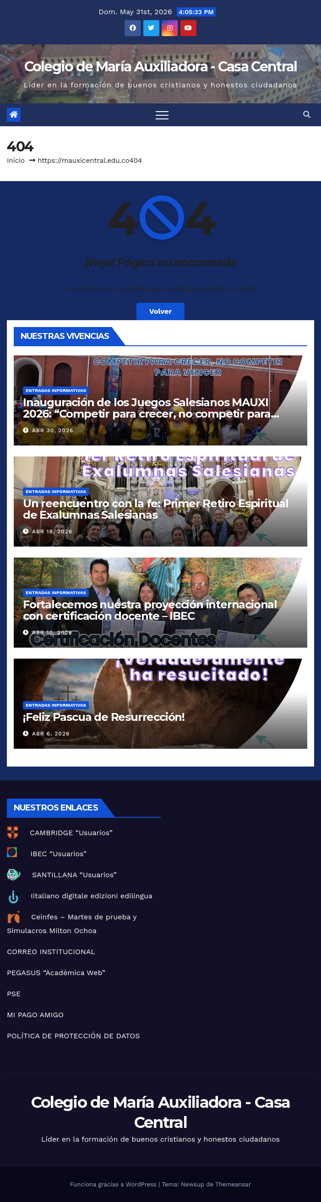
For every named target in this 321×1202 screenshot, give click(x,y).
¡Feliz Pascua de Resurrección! (104, 717)
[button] (306, 114)
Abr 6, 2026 (51, 733)
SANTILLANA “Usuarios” (74, 874)
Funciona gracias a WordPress (114, 1184)
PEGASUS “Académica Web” (56, 972)
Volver (160, 311)
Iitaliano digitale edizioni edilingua (91, 895)
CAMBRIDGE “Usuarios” (71, 832)
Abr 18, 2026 (52, 531)
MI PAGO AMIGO (35, 1014)
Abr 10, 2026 (52, 632)
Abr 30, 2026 (52, 430)
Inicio (16, 160)
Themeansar (233, 1184)
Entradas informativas (56, 390)
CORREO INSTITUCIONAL (51, 951)
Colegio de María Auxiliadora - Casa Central (160, 66)
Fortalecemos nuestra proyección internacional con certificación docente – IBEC (150, 610)
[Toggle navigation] (162, 115)
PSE (14, 993)
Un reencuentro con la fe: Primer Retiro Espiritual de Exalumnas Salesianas (155, 509)
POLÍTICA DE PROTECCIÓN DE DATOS (73, 1035)
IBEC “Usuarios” (58, 853)
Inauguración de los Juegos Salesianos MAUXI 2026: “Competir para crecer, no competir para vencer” (147, 414)
